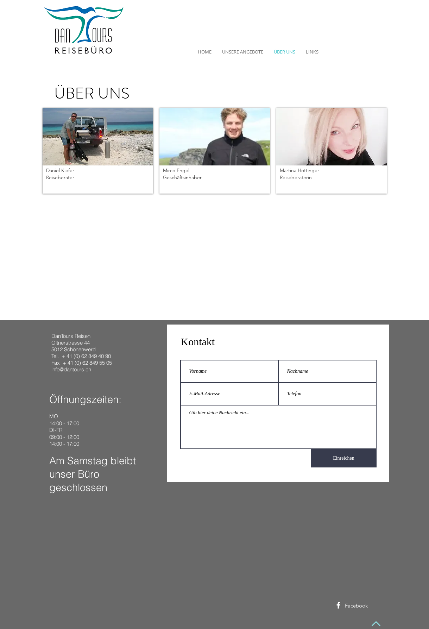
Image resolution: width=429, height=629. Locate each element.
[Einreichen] (344, 458)
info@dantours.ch (71, 369)
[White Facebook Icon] (338, 605)
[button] (98, 151)
